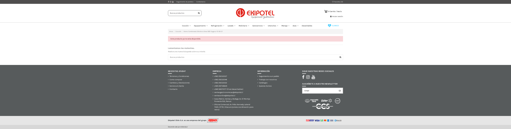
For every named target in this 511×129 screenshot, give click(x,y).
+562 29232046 (220, 79)
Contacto (173, 89)
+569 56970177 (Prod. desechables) (228, 89)
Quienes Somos (265, 86)
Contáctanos (200, 2)
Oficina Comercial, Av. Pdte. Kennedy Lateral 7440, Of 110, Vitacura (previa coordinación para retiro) (233, 107)
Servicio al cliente (177, 86)
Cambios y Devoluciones (180, 83)
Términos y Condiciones (179, 76)
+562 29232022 (220, 83)
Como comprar (176, 79)
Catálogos (263, 83)
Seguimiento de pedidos (185, 2)
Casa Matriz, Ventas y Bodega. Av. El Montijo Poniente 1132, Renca (232, 100)
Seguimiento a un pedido (269, 76)
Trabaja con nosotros (268, 79)
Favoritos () (337, 2)
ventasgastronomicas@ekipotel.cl (228, 92)
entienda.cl (184, 127)
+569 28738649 (220, 86)
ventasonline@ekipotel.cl (224, 95)
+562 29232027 (220, 76)
